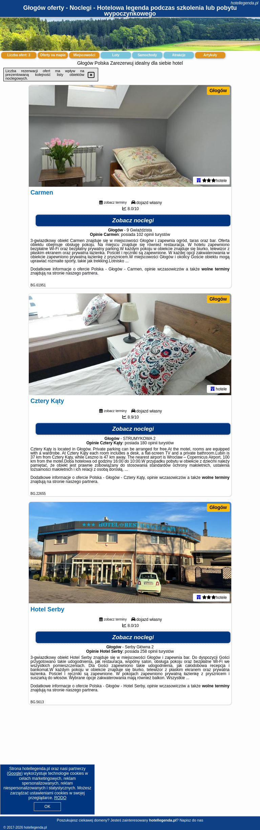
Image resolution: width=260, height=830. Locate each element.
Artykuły (210, 55)
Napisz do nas (191, 820)
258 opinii (148, 651)
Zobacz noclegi (133, 220)
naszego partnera (81, 273)
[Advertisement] (130, 765)
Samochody (147, 55)
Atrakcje (178, 55)
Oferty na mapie (53, 55)
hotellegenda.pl (244, 3)
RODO (60, 797)
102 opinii (145, 234)
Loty (115, 55)
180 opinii (148, 443)
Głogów (218, 90)
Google (14, 773)
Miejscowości (84, 55)
